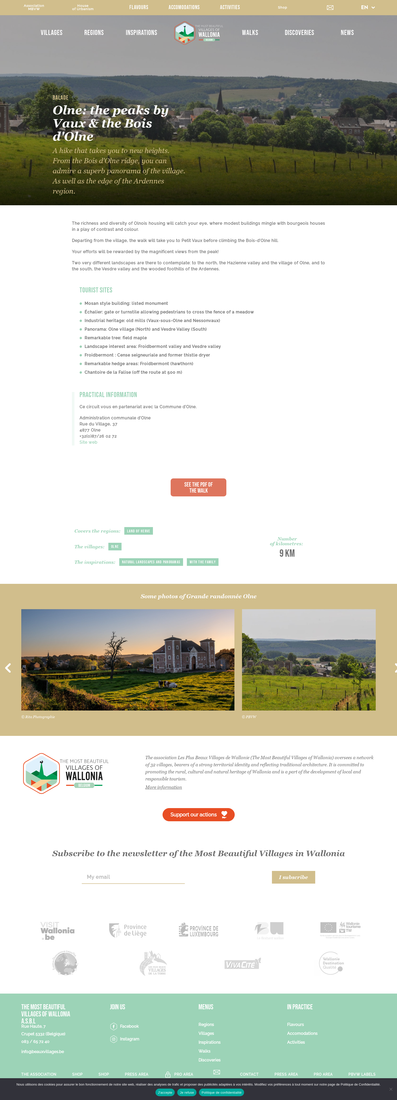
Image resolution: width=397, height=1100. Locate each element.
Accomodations (184, 7)
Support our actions (193, 815)
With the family (203, 562)
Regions (94, 33)
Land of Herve (138, 531)
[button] (368, 7)
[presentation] (228, 877)
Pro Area (183, 1074)
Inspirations (141, 33)
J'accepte (165, 1092)
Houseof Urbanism (83, 7)
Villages (52, 33)
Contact (249, 1074)
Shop (282, 7)
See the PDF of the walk (198, 487)
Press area (136, 1074)
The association (38, 1074)
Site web (88, 442)
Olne (115, 546)
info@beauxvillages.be (42, 1051)
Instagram (129, 1039)
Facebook (129, 1026)
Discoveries (299, 33)
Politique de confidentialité (222, 1092)
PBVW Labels (362, 1074)
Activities (230, 7)
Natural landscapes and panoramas (151, 562)
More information (163, 787)
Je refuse (187, 1092)
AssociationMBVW (34, 7)
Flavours (138, 7)
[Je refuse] (390, 1089)
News (347, 33)
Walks (250, 33)
